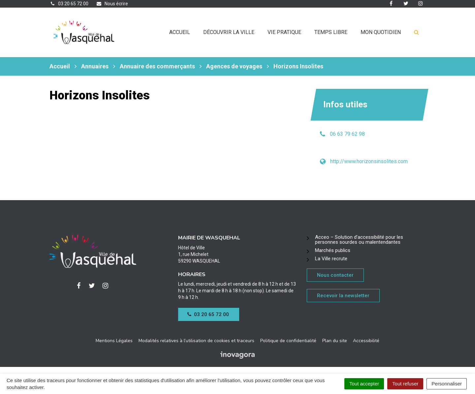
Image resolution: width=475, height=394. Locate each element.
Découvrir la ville (228, 32)
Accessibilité (366, 341)
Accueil (179, 32)
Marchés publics (332, 250)
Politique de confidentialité (288, 341)
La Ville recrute (331, 259)
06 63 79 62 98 (347, 134)
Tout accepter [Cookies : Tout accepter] (364, 383)
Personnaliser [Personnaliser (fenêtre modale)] (446, 383)
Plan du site (334, 341)
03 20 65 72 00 (208, 314)
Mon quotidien (381, 32)
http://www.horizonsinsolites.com (369, 161)
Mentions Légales (114, 341)
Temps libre (330, 32)
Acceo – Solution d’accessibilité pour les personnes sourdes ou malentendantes (359, 239)
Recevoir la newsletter (343, 296)
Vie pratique (284, 32)
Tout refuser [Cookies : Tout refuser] (405, 383)
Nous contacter (335, 275)
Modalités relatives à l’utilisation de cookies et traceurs (196, 341)
